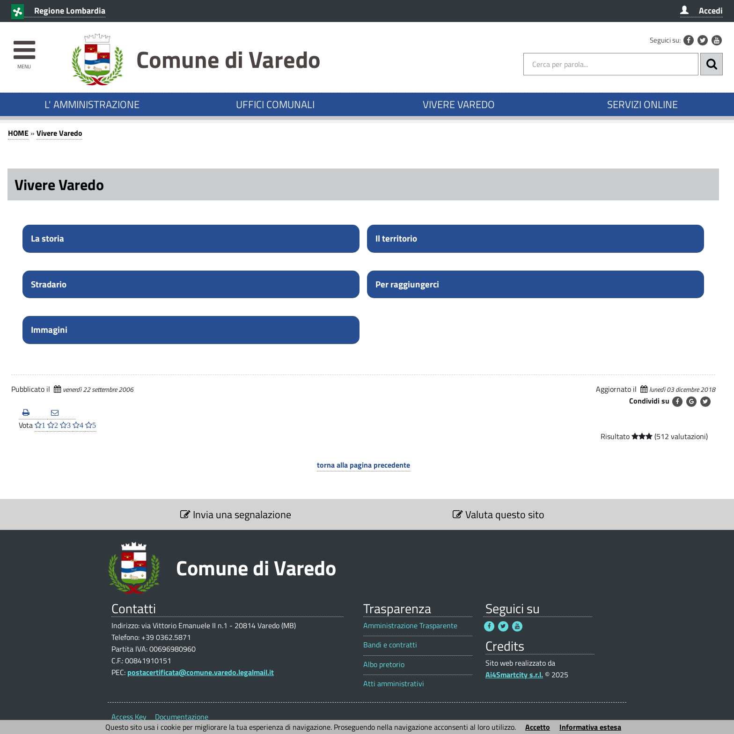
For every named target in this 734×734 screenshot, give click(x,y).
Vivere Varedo (59, 133)
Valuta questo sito (498, 514)
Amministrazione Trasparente (410, 625)
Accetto (537, 727)
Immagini (49, 329)
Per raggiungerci (407, 284)
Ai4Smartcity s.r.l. (514, 674)
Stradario (48, 284)
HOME (18, 133)
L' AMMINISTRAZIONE (91, 104)
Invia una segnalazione (235, 514)
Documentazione (181, 716)
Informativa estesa (590, 727)
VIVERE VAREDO (459, 104)
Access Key (129, 716)
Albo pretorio (383, 664)
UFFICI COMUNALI (275, 104)
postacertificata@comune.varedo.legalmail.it (200, 672)
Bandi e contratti (390, 644)
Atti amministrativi (393, 683)
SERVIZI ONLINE (642, 104)
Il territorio (396, 238)
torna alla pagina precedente (363, 464)
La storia (47, 238)
